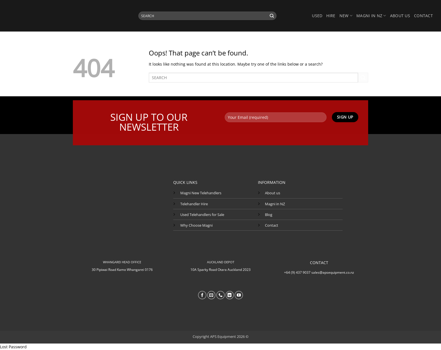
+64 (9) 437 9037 (297, 272)
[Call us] (220, 295)
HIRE (330, 15)
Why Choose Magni (196, 225)
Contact (423, 15)
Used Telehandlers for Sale (202, 214)
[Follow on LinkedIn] (230, 295)
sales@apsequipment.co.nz (332, 272)
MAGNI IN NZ (371, 16)
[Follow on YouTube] (239, 295)
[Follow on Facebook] (202, 295)
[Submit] (271, 16)
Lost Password (13, 346)
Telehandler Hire (194, 203)
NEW (345, 16)
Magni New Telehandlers (200, 192)
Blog (268, 214)
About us (400, 15)
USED (317, 15)
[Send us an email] (211, 295)
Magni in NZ (275, 203)
